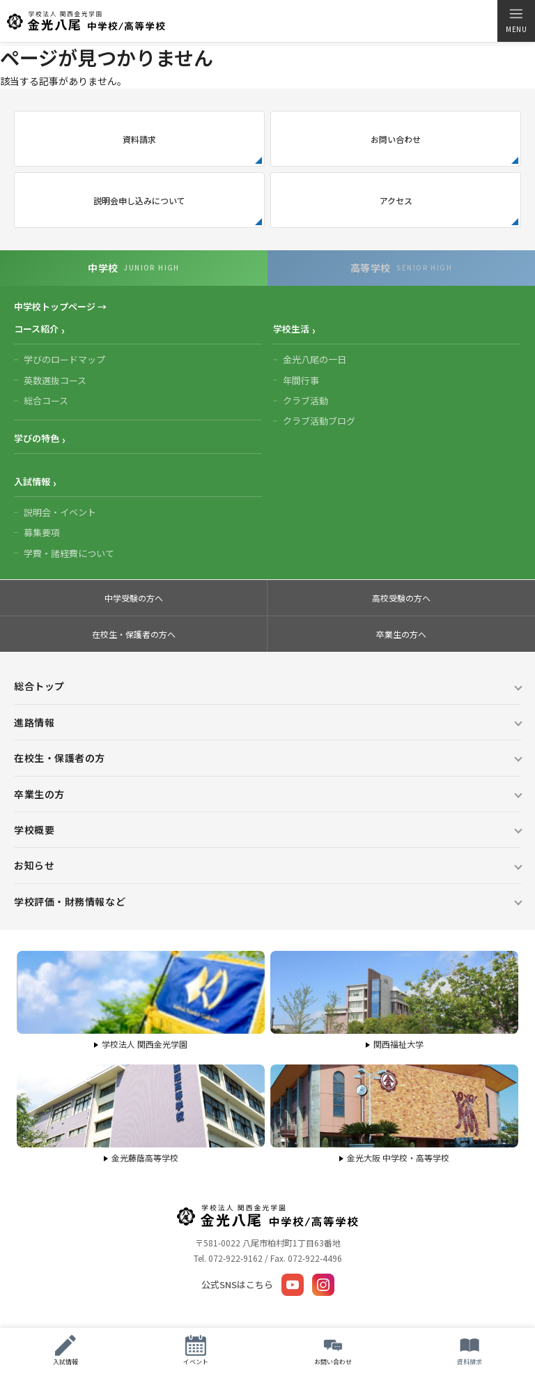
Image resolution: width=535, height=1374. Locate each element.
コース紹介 (36, 328)
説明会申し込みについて (139, 200)
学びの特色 (36, 438)
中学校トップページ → (60, 306)
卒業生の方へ (401, 634)
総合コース (46, 400)
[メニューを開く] (516, 21)
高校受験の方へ (401, 598)
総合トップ (39, 686)
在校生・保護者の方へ (134, 634)
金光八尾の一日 (314, 359)
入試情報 (32, 481)
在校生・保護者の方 (59, 758)
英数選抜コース (55, 380)
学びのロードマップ (64, 359)
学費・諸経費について (69, 553)
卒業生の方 (39, 794)
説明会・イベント (60, 512)
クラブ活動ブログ (319, 420)
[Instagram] (323, 1285)
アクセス (396, 200)
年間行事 (301, 380)
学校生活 (291, 328)
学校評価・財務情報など (69, 901)
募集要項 (42, 532)
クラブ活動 (305, 400)
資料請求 (139, 139)
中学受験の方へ (133, 598)
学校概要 (34, 830)
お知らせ (34, 865)
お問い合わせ (396, 139)
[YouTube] (292, 1285)
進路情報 (34, 722)
